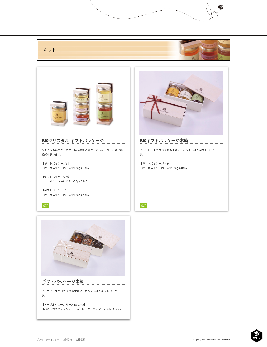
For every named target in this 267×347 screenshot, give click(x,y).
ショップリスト (188, 26)
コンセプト (104, 26)
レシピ (160, 26)
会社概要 (80, 339)
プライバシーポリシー (48, 339)
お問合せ (67, 339)
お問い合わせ (216, 26)
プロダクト (132, 26)
